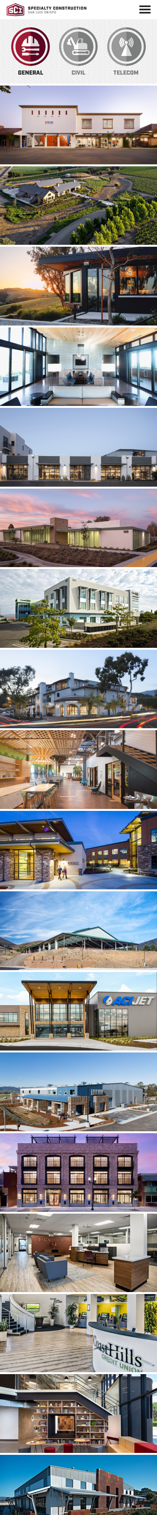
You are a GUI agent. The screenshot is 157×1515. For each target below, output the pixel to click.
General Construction (30, 52)
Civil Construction (78, 52)
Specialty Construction (46, 9)
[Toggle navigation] (145, 9)
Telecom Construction (126, 52)
